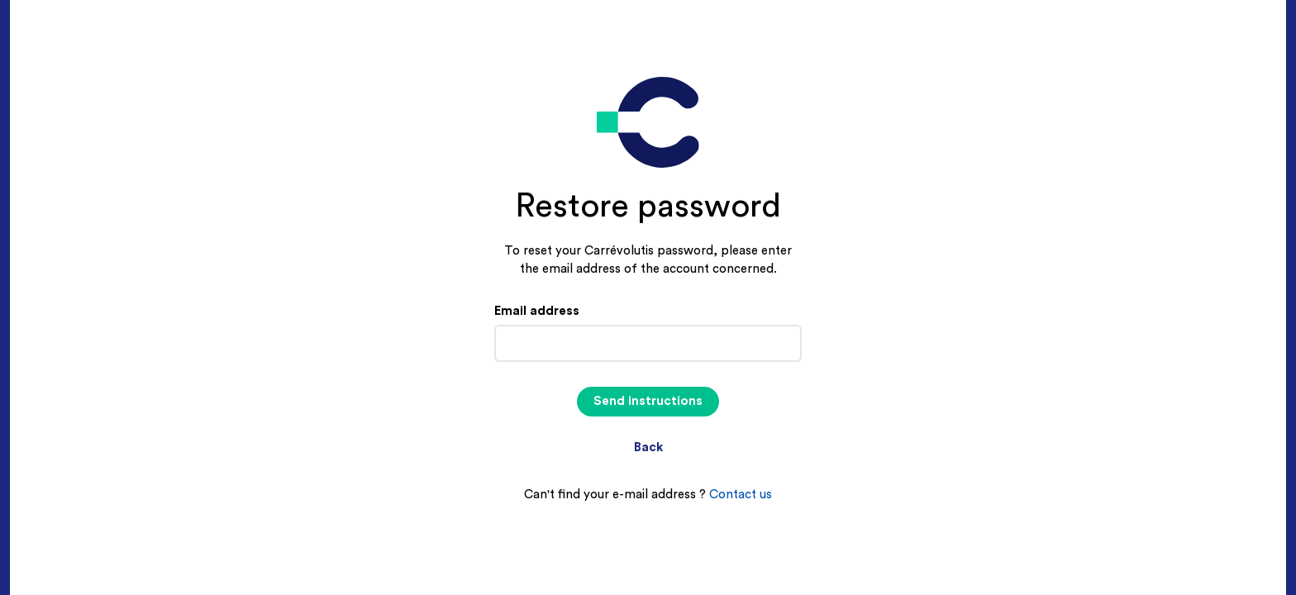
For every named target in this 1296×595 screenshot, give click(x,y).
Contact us (740, 494)
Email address (536, 311)
